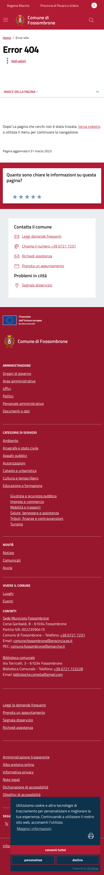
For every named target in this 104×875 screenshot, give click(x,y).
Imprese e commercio (27, 501)
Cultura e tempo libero (20, 478)
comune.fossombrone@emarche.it (38, 646)
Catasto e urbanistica (19, 470)
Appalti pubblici (15, 455)
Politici (8, 396)
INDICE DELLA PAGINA (21, 91)
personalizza (33, 860)
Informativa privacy (18, 772)
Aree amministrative (19, 381)
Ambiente (10, 440)
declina (77, 860)
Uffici (7, 388)
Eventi (8, 601)
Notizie (8, 552)
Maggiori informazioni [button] (34, 828)
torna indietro (89, 126)
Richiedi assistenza (18, 727)
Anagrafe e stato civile (20, 448)
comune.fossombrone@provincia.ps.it (42, 640)
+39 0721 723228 (68, 669)
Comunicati (12, 560)
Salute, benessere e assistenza (34, 513)
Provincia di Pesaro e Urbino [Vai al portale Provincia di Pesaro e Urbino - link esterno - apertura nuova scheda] (59, 5)
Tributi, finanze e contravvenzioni (36, 518)
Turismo (16, 524)
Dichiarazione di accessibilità (25, 787)
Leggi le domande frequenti (24, 705)
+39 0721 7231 (72, 635)
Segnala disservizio (18, 720)
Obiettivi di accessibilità (21, 794)
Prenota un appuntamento (24, 712)
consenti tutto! (55, 849)
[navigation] (5, 20)
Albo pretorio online (18, 764)
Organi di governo (17, 373)
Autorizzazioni (14, 463)
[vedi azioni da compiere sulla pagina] (15, 61)
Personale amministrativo (23, 403)
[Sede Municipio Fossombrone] (26, 618)
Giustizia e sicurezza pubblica (33, 496)
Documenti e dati (16, 411)
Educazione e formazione (22, 485)
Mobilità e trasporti (25, 507)
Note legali (11, 779)
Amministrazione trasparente (26, 757)
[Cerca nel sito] (91, 20)
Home (7, 37)
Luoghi (8, 593)
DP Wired (92, 868)
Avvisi (7, 568)
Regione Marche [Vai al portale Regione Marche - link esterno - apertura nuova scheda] (18, 5)
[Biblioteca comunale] (19, 657)
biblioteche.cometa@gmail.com (38, 674)
